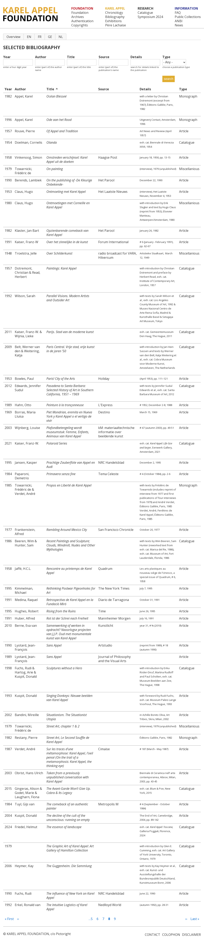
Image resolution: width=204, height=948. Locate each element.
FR (39, 37)
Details (136, 57)
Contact (152, 934)
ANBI (178, 21)
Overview (13, 37)
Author (40, 57)
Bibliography (115, 17)
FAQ (178, 13)
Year (7, 57)
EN (29, 37)
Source (104, 57)
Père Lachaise (115, 25)
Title (71, 57)
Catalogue (145, 13)
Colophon (171, 934)
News (179, 25)
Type (166, 57)
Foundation (79, 13)
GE (50, 37)
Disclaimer (191, 934)
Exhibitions (113, 21)
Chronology (114, 13)
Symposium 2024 (150, 17)
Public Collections (188, 17)
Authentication (82, 21)
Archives (77, 17)
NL (61, 37)
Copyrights (79, 25)
